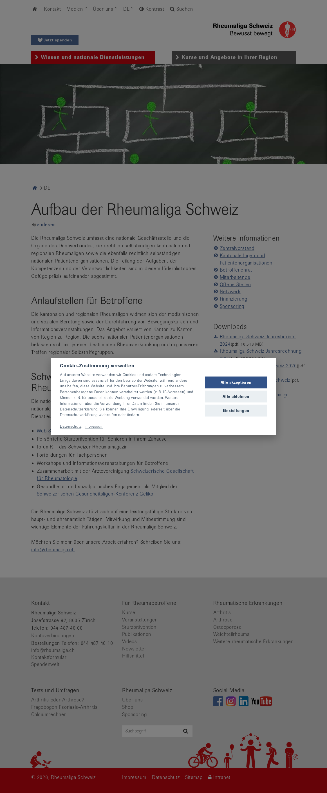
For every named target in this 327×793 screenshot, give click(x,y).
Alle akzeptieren (236, 382)
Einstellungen (236, 410)
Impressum (94, 426)
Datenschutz (70, 426)
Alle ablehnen (236, 396)
